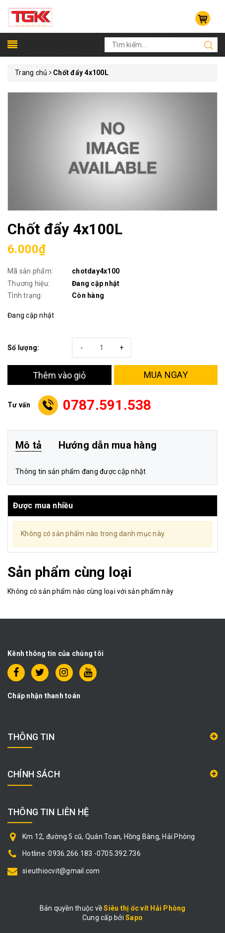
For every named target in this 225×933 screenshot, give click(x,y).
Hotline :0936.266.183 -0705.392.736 (81, 853)
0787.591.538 (107, 405)
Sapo (134, 918)
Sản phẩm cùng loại (69, 572)
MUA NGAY (166, 375)
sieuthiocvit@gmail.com (61, 871)
